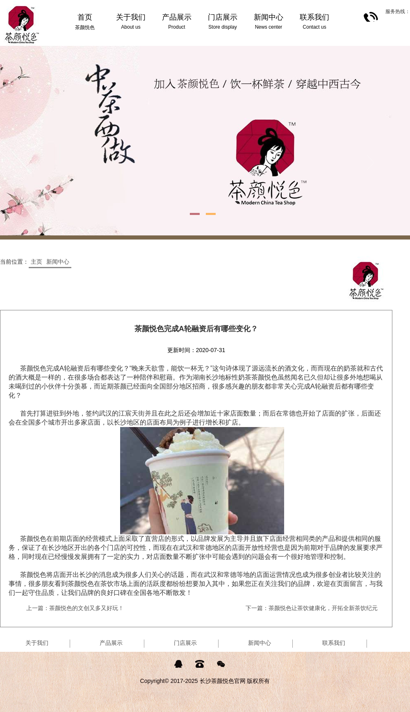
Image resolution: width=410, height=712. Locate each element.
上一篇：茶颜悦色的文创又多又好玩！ (75, 608)
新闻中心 (57, 261)
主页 (36, 261)
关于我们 (36, 643)
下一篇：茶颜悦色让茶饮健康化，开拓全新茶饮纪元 (312, 608)
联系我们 (333, 643)
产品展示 (111, 643)
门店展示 (185, 643)
